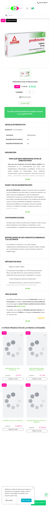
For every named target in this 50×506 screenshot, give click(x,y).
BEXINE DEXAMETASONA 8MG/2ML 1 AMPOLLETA (36, 369)
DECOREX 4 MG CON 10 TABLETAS (13, 420)
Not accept (9, 500)
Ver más (27, 179)
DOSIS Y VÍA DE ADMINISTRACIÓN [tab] (18, 185)
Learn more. (14, 495)
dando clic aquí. (21, 306)
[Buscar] (26, 15)
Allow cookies (26, 500)
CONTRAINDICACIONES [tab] (14, 218)
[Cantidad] (30, 92)
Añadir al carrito (38, 502)
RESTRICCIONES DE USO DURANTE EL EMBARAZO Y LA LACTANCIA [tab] (25, 238)
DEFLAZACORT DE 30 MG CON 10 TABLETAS (36, 421)
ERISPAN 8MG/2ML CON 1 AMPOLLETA (12, 369)
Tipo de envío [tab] (11, 294)
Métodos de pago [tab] (13, 262)
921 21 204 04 (43, 2)
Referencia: (8, 129)
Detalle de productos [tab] (15, 125)
